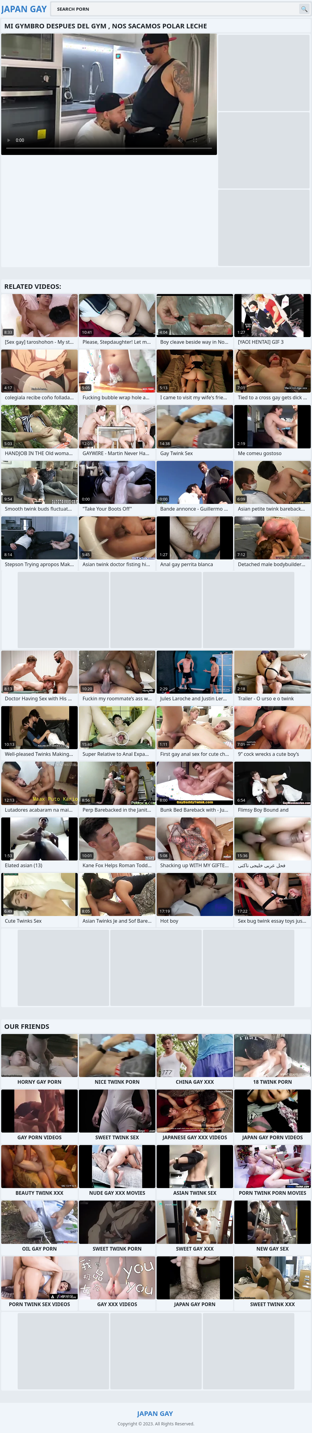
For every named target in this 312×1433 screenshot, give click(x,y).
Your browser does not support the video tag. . (109, 94)
